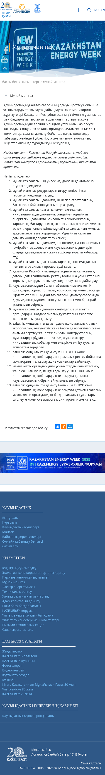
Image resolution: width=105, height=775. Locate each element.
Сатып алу (10, 546)
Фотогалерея (12, 665)
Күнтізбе (8, 680)
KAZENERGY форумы (17, 610)
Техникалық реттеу (17, 591)
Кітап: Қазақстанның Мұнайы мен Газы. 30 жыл (39, 684)
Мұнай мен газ (21, 95)
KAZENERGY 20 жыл (17, 694)
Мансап (8, 532)
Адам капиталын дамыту (21, 601)
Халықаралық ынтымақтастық (25, 596)
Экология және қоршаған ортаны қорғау (33, 572)
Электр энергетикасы (18, 587)
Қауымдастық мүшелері (20, 527)
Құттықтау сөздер (15, 675)
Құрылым (9, 522)
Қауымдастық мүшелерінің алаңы (28, 716)
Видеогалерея (13, 670)
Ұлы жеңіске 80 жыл (17, 689)
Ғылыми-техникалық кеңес (23, 625)
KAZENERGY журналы (18, 661)
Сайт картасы (91, 763)
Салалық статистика (17, 629)
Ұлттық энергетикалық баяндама (27, 615)
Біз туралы (10, 517)
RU (96, 10)
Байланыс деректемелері (21, 536)
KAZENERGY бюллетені (19, 656)
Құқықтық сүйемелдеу (19, 568)
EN (103, 10)
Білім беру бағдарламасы (21, 606)
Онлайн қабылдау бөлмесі (22, 541)
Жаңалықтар (12, 651)
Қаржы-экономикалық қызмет (25, 577)
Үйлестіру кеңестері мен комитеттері (30, 620)
